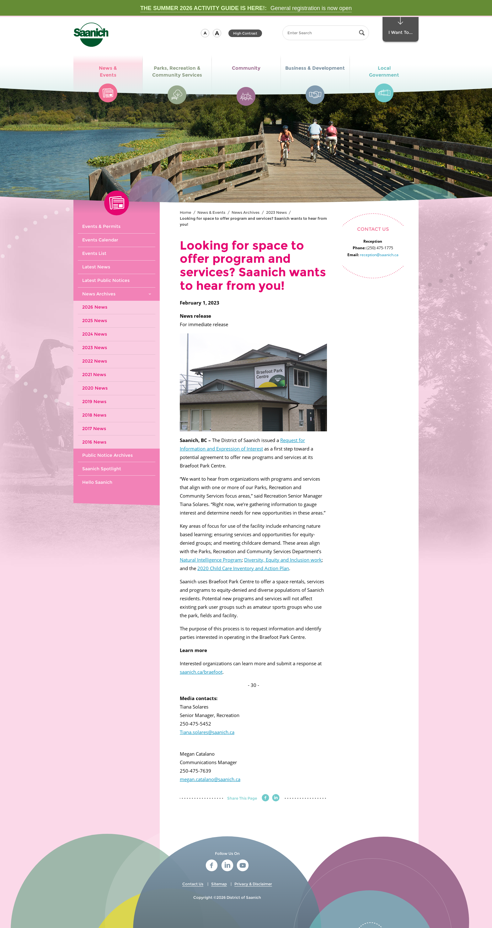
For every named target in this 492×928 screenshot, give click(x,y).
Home (185, 212)
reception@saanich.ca (379, 254)
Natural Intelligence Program (211, 560)
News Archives (245, 212)
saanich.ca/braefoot (201, 672)
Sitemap (219, 884)
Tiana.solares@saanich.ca (207, 732)
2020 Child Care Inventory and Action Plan (243, 568)
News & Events (211, 212)
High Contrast (245, 33)
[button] (205, 33)
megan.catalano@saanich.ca (210, 779)
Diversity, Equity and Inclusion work (283, 560)
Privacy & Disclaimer (253, 884)
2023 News (276, 212)
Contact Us (192, 884)
